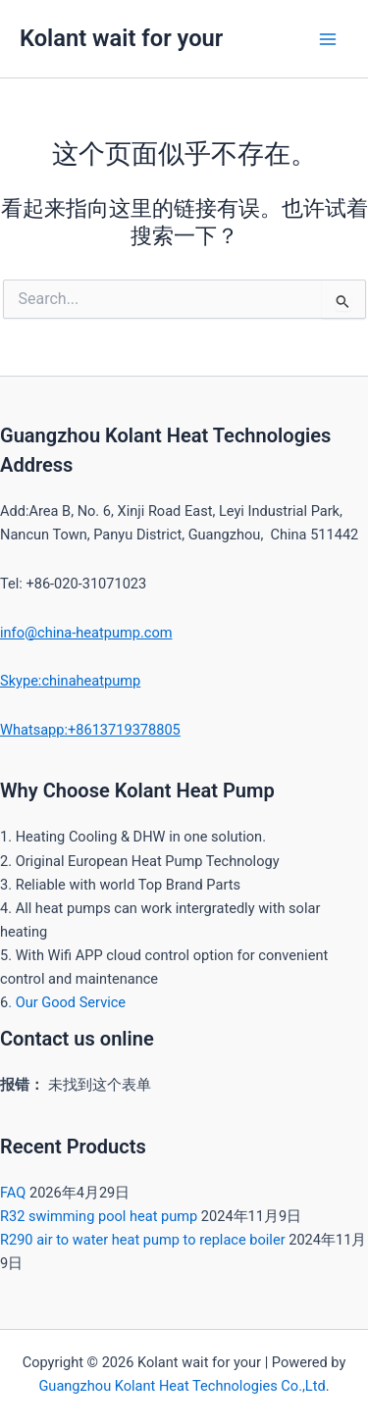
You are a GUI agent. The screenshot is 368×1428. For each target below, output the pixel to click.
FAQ (13, 1192)
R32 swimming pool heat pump (98, 1216)
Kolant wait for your (121, 38)
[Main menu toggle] (327, 39)
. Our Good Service (67, 1002)
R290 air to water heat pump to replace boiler (143, 1240)
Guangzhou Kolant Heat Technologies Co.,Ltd (181, 1386)
